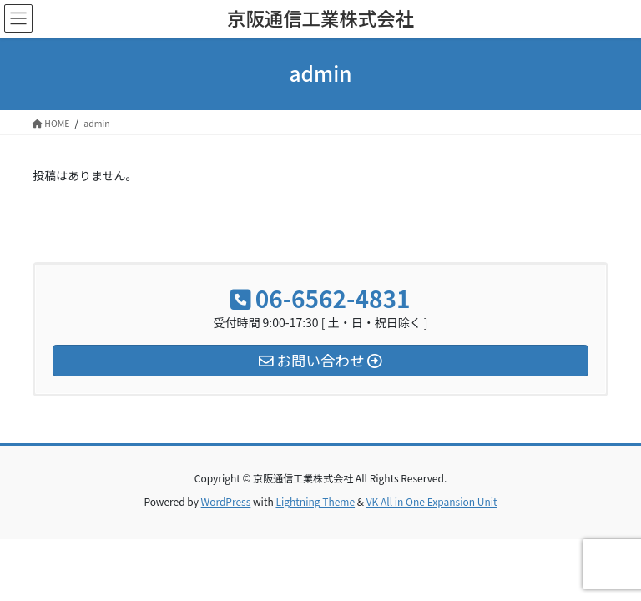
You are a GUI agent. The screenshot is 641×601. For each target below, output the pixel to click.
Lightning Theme (315, 501)
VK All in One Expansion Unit (431, 501)
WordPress (226, 501)
